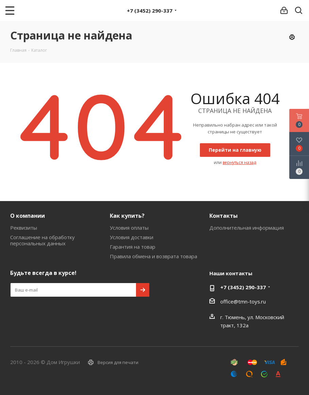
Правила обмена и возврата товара (153, 256)
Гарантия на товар (132, 246)
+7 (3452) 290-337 (149, 10)
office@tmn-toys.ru (243, 301)
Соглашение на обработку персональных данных (42, 240)
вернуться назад (239, 162)
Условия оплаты (129, 227)
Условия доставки (131, 237)
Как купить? (127, 215)
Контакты (223, 215)
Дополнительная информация (246, 227)
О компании (27, 215)
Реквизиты (23, 227)
